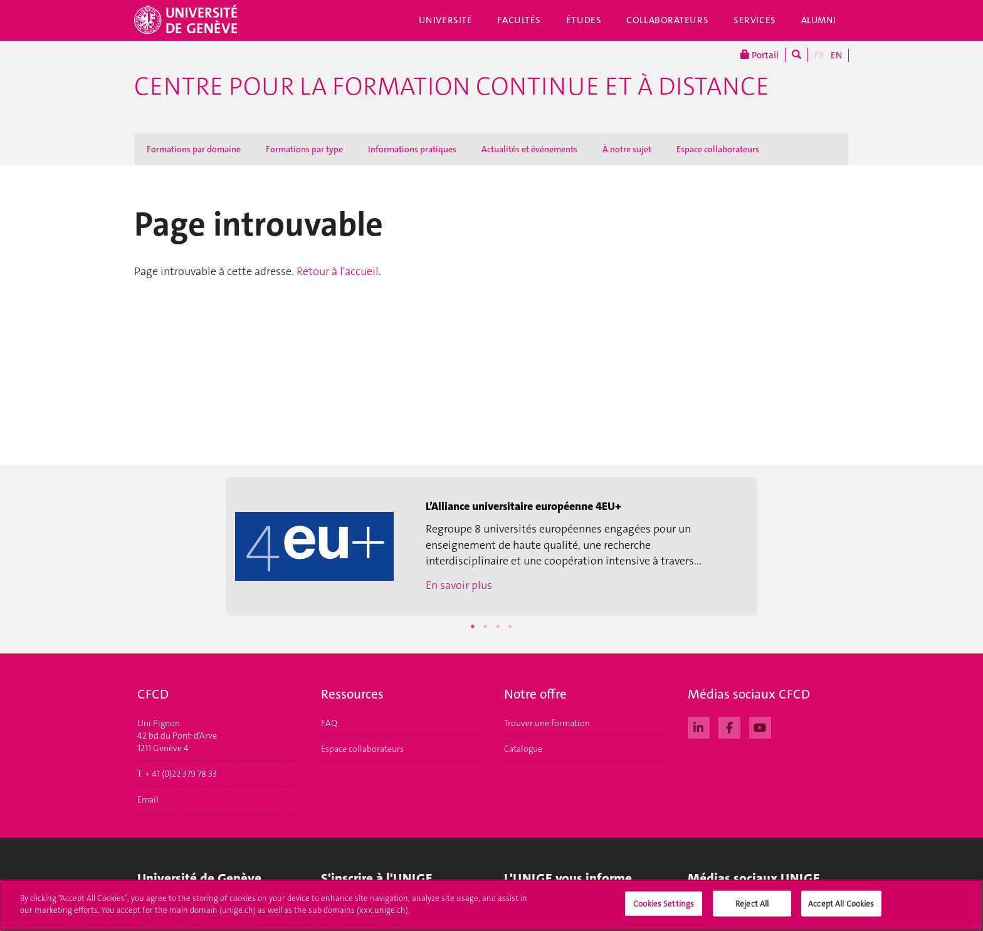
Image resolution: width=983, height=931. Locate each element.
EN (836, 55)
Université (446, 20)
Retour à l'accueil (338, 271)
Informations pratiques (412, 149)
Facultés (519, 20)
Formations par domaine (194, 149)
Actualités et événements (529, 149)
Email (148, 799)
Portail (759, 54)
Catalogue (523, 748)
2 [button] (485, 626)
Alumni (818, 20)
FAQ (329, 723)
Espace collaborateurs (717, 149)
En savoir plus (459, 585)
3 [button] (498, 626)
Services (754, 20)
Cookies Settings (663, 908)
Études (583, 20)
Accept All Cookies (841, 908)
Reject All (752, 908)
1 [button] (472, 626)
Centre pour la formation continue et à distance (451, 86)
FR (819, 55)
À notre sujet (626, 149)
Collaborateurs (667, 20)
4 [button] (510, 626)
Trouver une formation (547, 723)
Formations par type (304, 149)
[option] (491, 546)
